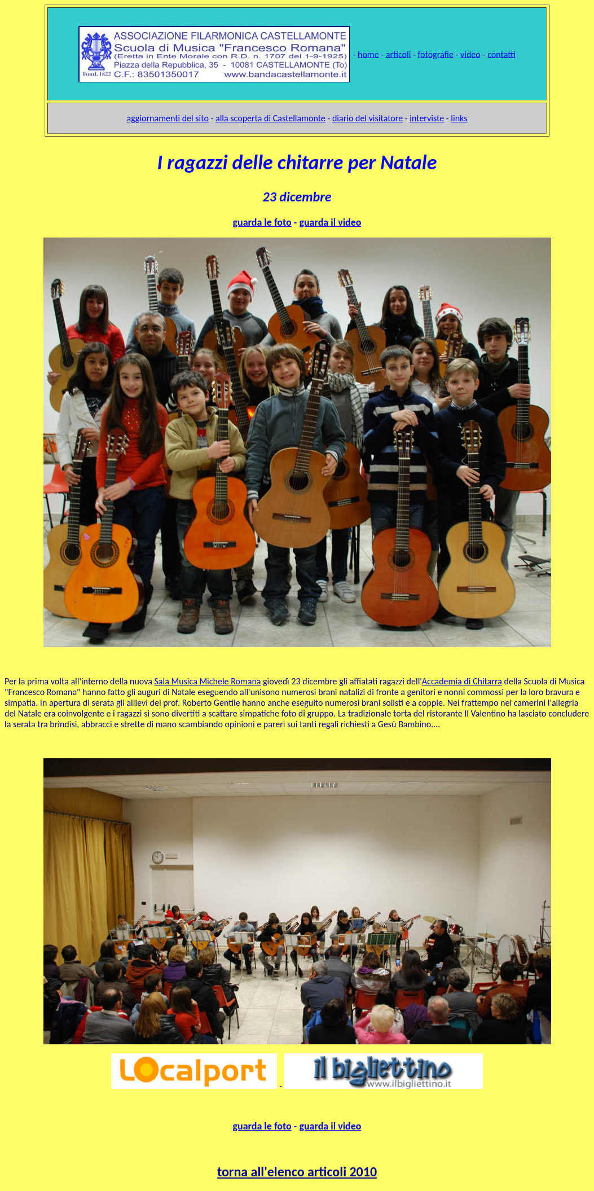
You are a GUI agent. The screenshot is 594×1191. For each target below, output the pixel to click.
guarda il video (330, 222)
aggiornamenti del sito (168, 118)
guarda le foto (261, 222)
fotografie (435, 54)
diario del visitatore (367, 118)
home (368, 54)
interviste (427, 118)
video (470, 54)
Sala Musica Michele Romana (208, 681)
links (459, 118)
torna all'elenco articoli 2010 (297, 1171)
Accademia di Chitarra (462, 681)
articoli (398, 54)
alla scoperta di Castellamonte (270, 118)
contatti (501, 54)
